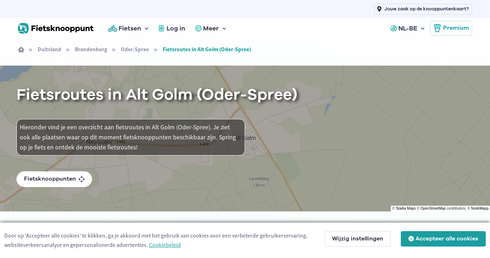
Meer (207, 28)
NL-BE (403, 28)
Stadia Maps (406, 208)
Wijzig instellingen (357, 239)
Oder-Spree (135, 49)
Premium (451, 28)
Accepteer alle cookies (443, 239)
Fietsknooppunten (54, 179)
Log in (172, 28)
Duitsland (49, 49)
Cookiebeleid (165, 244)
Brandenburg (91, 49)
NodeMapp (480, 208)
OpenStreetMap (433, 208)
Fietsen (124, 28)
